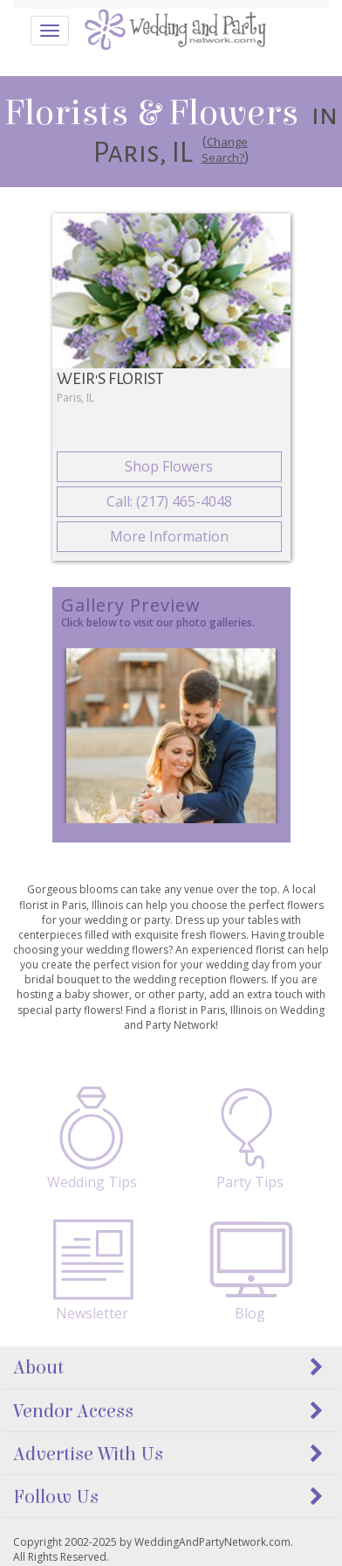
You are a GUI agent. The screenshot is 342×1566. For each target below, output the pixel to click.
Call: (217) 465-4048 (169, 501)
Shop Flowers (169, 466)
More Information (169, 536)
